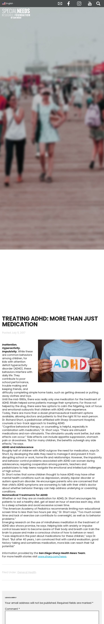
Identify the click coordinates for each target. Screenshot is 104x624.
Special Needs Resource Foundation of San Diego (16, 14)
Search (98, 3)
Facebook (68, 3)
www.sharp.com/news (52, 556)
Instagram (79, 3)
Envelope (60, 3)
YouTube (90, 3)
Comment (12, 609)
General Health (26, 572)
